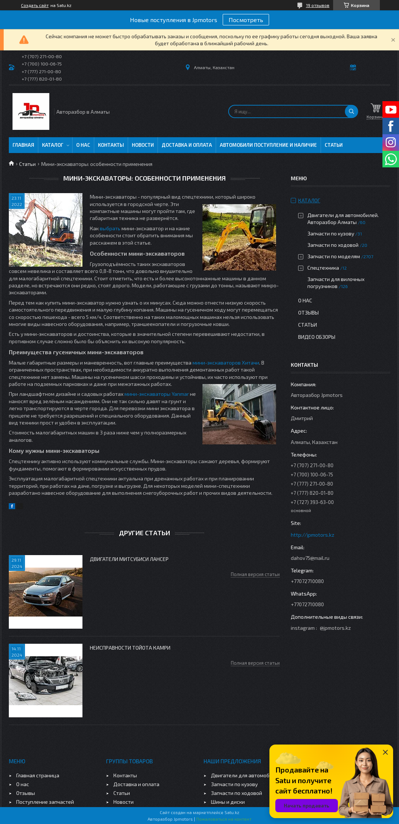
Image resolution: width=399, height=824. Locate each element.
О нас (83, 145)
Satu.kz (232, 812)
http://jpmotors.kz (312, 535)
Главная (23, 145)
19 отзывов (317, 5)
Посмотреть (246, 19)
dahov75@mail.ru (310, 558)
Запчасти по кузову (330, 233)
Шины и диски (228, 802)
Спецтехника (323, 267)
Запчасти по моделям (333, 256)
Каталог (52, 145)
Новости (143, 145)
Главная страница (37, 775)
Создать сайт (35, 5)
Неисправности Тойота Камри (130, 647)
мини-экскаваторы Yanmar (156, 394)
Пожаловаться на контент (223, 818)
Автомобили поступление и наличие (268, 145)
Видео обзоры (316, 337)
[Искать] (351, 111)
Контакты (111, 145)
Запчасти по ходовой (333, 245)
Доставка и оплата (187, 145)
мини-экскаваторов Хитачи (226, 362)
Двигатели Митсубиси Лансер (129, 559)
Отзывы (308, 312)
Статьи (334, 145)
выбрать (110, 228)
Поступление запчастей (45, 802)
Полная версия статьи (255, 574)
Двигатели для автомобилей (246, 775)
